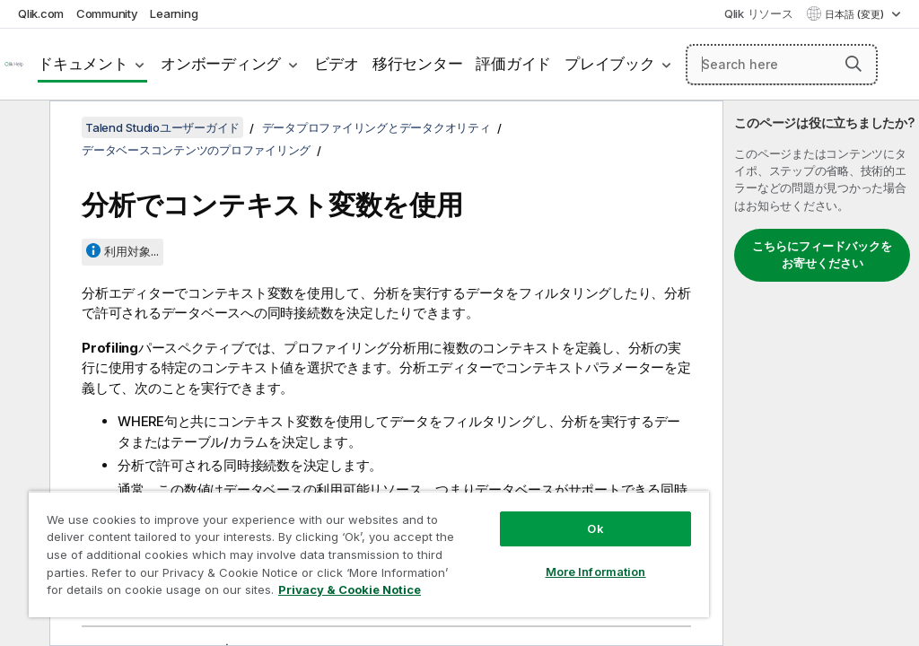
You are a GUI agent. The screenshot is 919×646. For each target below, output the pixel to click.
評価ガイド (513, 64)
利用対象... (131, 251)
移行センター (417, 64)
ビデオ (336, 64)
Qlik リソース (758, 13)
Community (107, 13)
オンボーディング (221, 64)
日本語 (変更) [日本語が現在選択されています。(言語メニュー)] (856, 14)
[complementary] (821, 373)
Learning (173, 13)
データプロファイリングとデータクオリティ (376, 127)
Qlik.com (41, 13)
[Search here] (781, 64)
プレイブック (610, 64)
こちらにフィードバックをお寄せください (822, 255)
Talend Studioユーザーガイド (162, 127)
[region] (369, 554)
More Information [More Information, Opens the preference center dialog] (596, 571)
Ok (595, 528)
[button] (853, 64)
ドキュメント (83, 64)
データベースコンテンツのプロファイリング (196, 150)
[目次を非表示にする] (22, 128)
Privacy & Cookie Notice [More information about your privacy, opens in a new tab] (349, 589)
